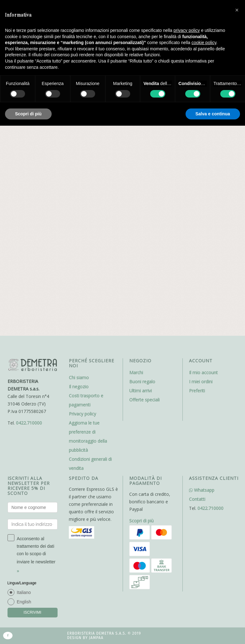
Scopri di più (141, 322)
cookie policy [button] (203, 42)
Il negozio (79, 188)
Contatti (197, 301)
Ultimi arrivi (140, 192)
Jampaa (96, 439)
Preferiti (197, 192)
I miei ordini (200, 183)
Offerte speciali (144, 201)
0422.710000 (29, 224)
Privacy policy (82, 215)
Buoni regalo (142, 183)
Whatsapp (201, 291)
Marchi (136, 174)
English (24, 403)
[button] (237, 10)
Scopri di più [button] (28, 113)
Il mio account (203, 174)
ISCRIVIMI (32, 414)
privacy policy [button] (187, 30)
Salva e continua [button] (213, 113)
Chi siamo (79, 179)
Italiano (24, 393)
